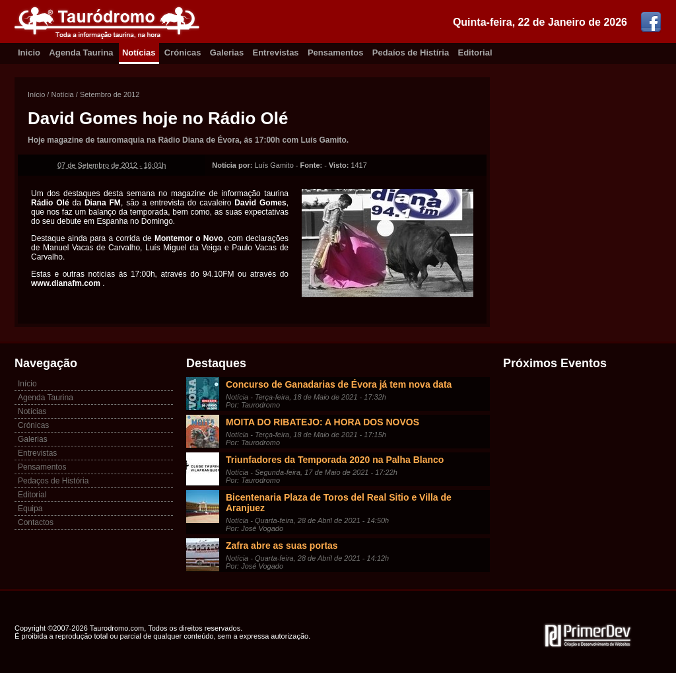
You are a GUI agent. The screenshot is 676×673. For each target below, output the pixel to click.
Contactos (35, 522)
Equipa (30, 508)
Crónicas (182, 52)
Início (36, 94)
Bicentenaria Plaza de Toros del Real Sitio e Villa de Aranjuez (339, 502)
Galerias (227, 52)
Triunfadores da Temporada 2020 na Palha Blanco (335, 459)
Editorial (475, 52)
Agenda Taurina (81, 52)
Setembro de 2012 (110, 94)
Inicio (29, 52)
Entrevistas (276, 52)
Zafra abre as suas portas (282, 545)
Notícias (139, 52)
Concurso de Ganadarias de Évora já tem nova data (339, 384)
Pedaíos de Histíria (410, 52)
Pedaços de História (53, 480)
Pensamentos (336, 52)
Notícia (62, 94)
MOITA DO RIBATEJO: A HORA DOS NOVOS (322, 422)
